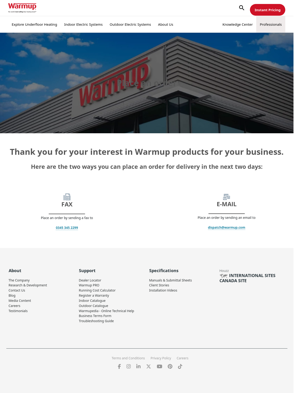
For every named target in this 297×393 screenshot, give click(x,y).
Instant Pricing (268, 9)
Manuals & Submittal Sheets (170, 280)
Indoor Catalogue (92, 299)
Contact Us (17, 290)
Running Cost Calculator (97, 290)
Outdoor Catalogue (93, 304)
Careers (14, 304)
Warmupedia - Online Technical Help (107, 309)
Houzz (224, 270)
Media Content (20, 299)
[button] (241, 8)
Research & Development (28, 285)
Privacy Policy (161, 356)
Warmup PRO (89, 285)
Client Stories (159, 285)
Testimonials (18, 309)
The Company (19, 280)
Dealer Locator (90, 280)
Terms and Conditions (128, 356)
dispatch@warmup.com (226, 227)
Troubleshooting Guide (96, 319)
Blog (12, 294)
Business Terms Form (95, 314)
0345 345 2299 (67, 227)
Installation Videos (163, 290)
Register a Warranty (94, 294)
